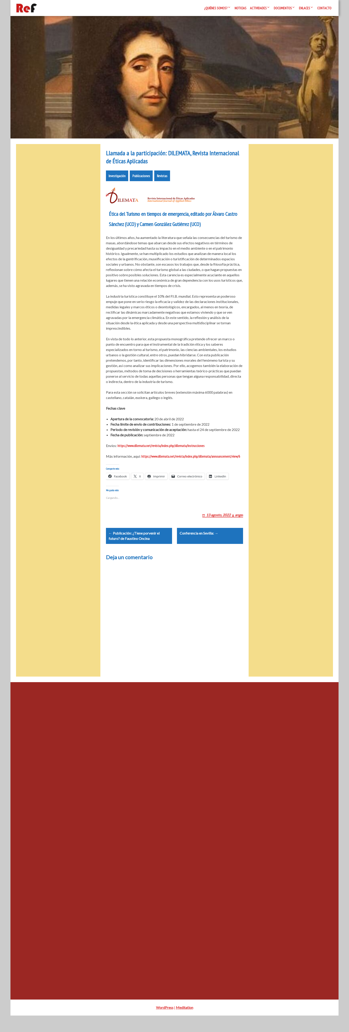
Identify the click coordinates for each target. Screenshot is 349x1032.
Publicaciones (141, 181)
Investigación (117, 181)
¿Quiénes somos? (215, 8)
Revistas (162, 181)
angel (239, 525)
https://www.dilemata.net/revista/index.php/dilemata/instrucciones (161, 451)
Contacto (324, 8)
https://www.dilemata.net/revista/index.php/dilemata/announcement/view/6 (190, 461)
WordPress (164, 1024)
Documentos (283, 8)
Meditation (184, 1024)
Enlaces (304, 8)
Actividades (258, 8)
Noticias (240, 8)
